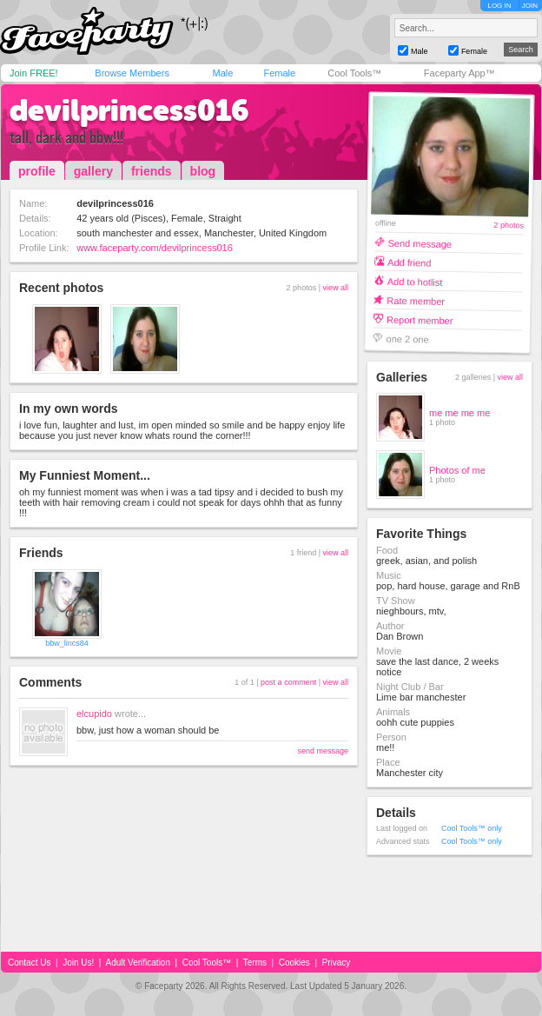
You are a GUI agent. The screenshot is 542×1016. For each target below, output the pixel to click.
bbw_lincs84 (67, 643)
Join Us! (78, 962)
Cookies (294, 962)
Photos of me (457, 470)
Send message (419, 243)
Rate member (416, 300)
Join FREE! (34, 73)
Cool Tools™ (354, 73)
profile (37, 171)
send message (322, 751)
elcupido (94, 713)
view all (335, 287)
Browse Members (132, 73)
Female (279, 73)
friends (151, 171)
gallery (93, 171)
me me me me (459, 413)
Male (222, 73)
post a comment (288, 682)
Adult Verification (137, 962)
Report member (420, 319)
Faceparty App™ (459, 73)
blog (203, 171)
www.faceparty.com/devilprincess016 (154, 247)
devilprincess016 (129, 110)
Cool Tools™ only (471, 828)
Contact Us (29, 962)
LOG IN (499, 6)
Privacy (336, 962)
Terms (255, 962)
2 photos (508, 225)
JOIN (530, 6)
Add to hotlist (415, 281)
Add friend (409, 262)
